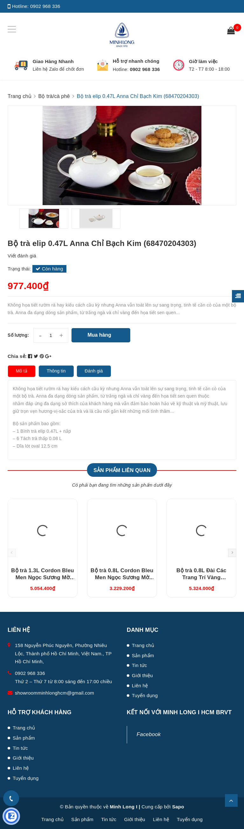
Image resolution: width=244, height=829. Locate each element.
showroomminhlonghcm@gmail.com (54, 693)
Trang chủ (143, 645)
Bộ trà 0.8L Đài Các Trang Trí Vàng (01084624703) (201, 577)
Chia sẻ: (17, 356)
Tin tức (139, 665)
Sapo (178, 806)
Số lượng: (18, 335)
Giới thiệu (142, 675)
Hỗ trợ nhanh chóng (136, 61)
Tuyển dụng (145, 695)
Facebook (149, 734)
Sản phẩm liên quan (122, 470)
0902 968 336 (45, 6)
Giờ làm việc (203, 61)
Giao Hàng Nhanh (53, 61)
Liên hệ (140, 685)
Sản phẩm (143, 655)
